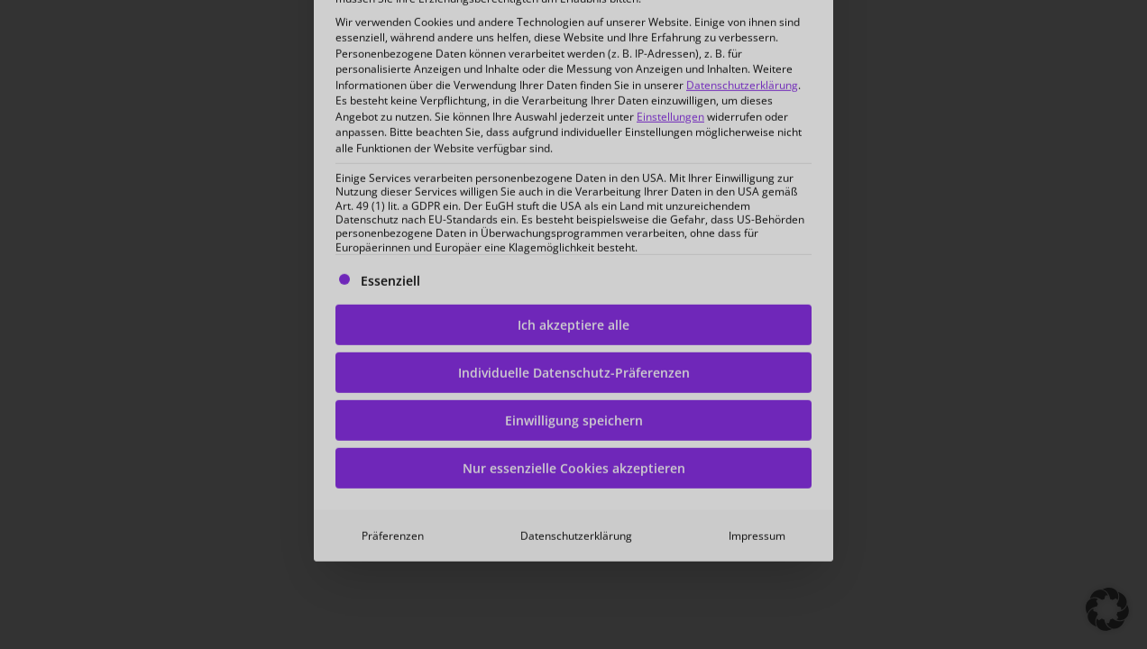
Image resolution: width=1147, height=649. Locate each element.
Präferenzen (393, 419)
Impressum (757, 419)
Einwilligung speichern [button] (574, 304)
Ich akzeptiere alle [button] (573, 208)
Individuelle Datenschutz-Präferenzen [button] (574, 256)
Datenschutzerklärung (576, 419)
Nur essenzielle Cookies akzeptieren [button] (574, 352)
